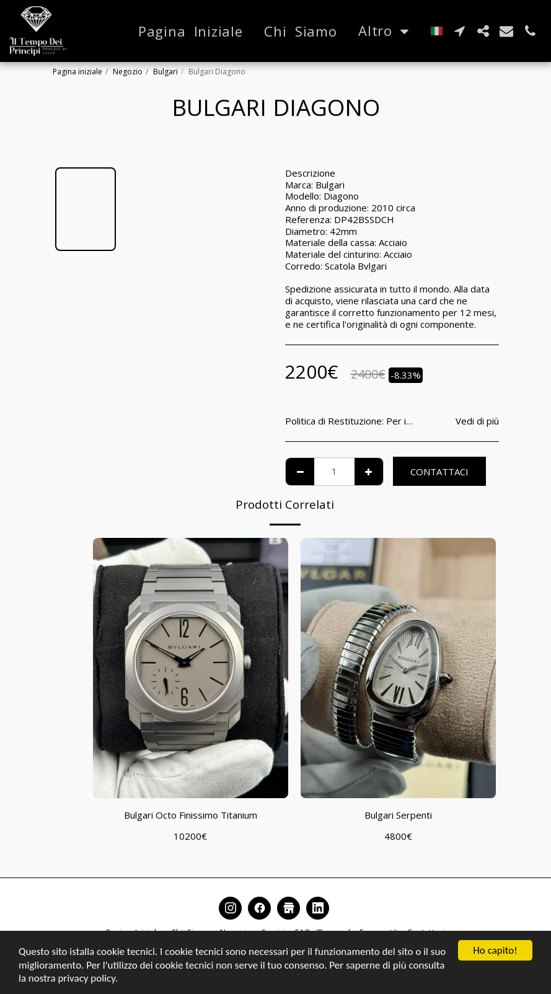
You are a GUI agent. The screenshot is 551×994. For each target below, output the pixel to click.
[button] (459, 31)
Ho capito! (495, 950)
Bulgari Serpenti (398, 815)
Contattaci (439, 471)
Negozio (128, 71)
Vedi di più (477, 421)
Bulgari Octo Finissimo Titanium (190, 815)
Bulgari (165, 71)
